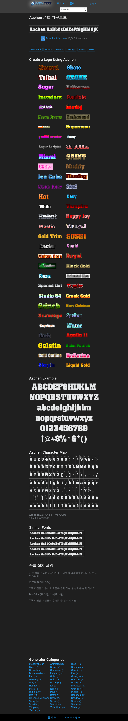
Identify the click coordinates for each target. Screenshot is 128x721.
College (71, 49)
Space (76, 701)
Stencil (55, 704)
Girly (54, 676)
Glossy (77, 676)
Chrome (56, 670)
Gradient (77, 679)
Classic (76, 670)
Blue (33, 667)
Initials (59, 49)
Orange (77, 688)
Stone (76, 704)
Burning (77, 667)
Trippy (34, 707)
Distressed (37, 673)
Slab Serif (36, 49)
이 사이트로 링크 (71, 717)
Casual (34, 670)
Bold (91, 49)
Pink (54, 691)
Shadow (77, 698)
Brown (55, 667)
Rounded (78, 694)
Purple (76, 691)
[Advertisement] (14, 61)
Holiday (34, 685)
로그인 (93, 4)
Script (55, 698)
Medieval (78, 685)
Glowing (35, 679)
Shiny (54, 701)
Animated (57, 663)
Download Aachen (53, 38)
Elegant (56, 673)
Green (55, 682)
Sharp (34, 701)
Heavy (48, 49)
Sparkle (34, 704)
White (76, 707)
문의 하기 (53, 717)
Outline (35, 691)
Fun (33, 676)
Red (33, 694)
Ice (53, 685)
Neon (54, 688)
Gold (54, 679)
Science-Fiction (39, 698)
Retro (54, 694)
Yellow (34, 710)
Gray (33, 682)
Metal (33, 688)
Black (82, 49)
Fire (74, 673)
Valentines (57, 707)
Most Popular (36, 663)
